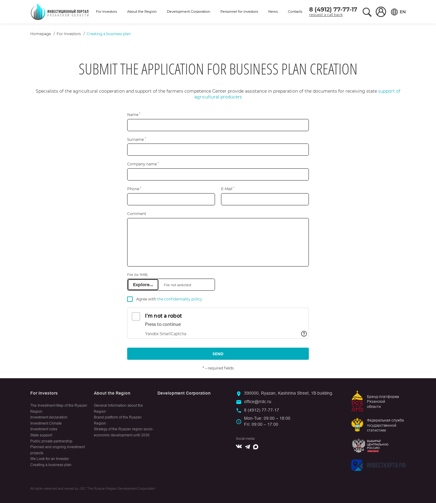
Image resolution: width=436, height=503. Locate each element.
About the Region (142, 11)
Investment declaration (49, 417)
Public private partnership (51, 441)
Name (133, 114)
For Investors (106, 11)
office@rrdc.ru (257, 401)
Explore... (143, 284)
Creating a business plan (50, 465)
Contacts (295, 11)
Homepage (40, 33)
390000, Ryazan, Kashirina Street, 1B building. (288, 393)
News (273, 11)
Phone (134, 189)
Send (218, 354)
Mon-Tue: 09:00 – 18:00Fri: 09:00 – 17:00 (267, 421)
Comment (136, 213)
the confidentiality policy (179, 299)
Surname (136, 139)
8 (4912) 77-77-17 (333, 9)
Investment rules (43, 429)
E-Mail (227, 189)
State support (41, 435)
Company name (143, 164)
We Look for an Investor (49, 459)
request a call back (326, 14)
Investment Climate (46, 423)
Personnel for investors (239, 11)
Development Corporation (188, 11)
